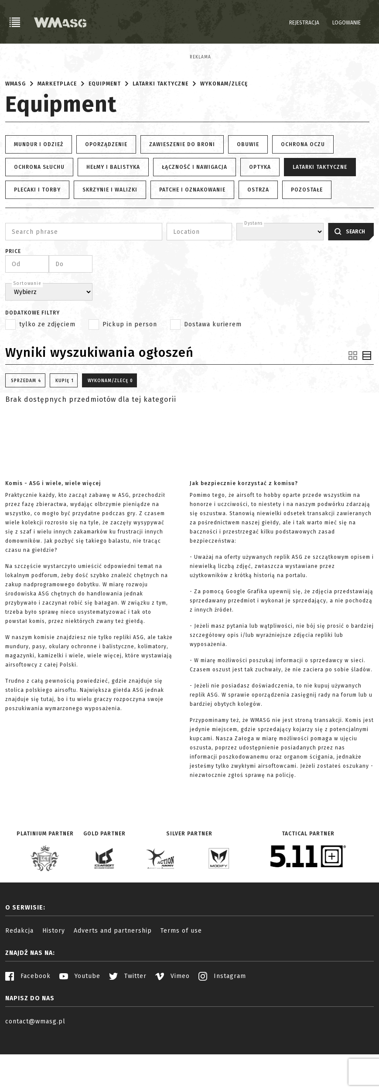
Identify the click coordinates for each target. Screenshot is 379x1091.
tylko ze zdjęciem (47, 376)
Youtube (79, 1028)
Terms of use (181, 982)
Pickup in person (129, 376)
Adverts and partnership (113, 982)
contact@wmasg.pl (35, 1073)
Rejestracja (304, 23)
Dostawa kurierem (213, 376)
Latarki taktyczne (160, 136)
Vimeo (172, 1028)
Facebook (28, 1028)
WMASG (15, 136)
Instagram (222, 1028)
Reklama (16, 57)
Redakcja (19, 982)
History (53, 982)
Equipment (105, 136)
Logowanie (346, 23)
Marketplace (57, 136)
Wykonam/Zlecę (224, 136)
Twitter (128, 1028)
